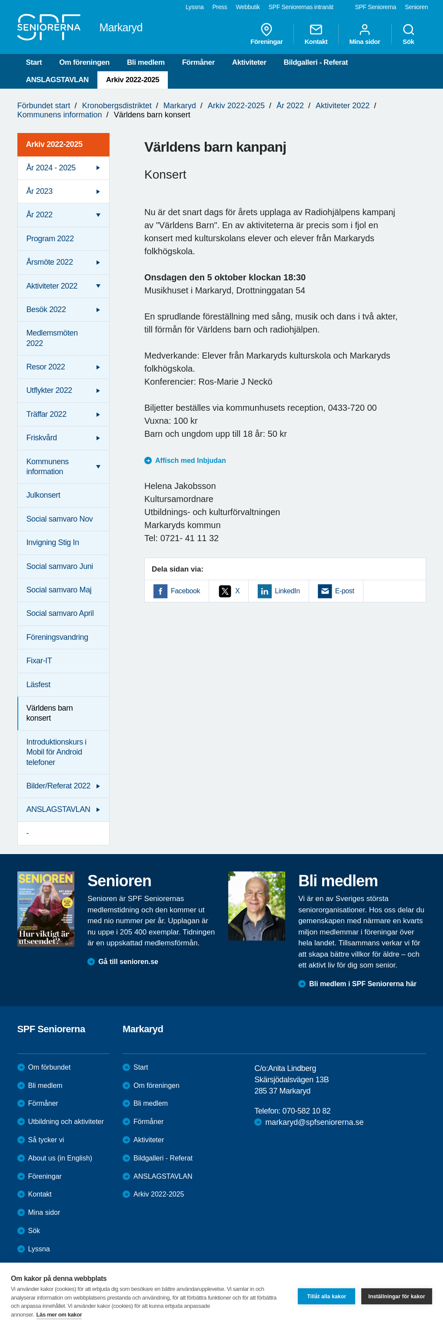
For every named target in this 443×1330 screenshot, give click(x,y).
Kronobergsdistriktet (117, 106)
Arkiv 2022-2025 (133, 80)
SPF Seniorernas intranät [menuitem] (301, 6)
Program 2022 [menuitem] (50, 238)
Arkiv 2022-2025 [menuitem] (54, 144)
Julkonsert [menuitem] (43, 495)
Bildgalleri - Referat (316, 62)
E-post (344, 591)
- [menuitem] (28, 833)
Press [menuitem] (219, 6)
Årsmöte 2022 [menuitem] (50, 262)
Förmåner (198, 62)
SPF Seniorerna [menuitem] (375, 6)
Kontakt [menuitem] (315, 34)
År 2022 (290, 106)
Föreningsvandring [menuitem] (57, 637)
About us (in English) (60, 1158)
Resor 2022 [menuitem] (46, 366)
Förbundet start (43, 106)
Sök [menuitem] (408, 34)
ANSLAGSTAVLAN (57, 80)
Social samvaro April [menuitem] (60, 613)
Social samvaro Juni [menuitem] (60, 566)
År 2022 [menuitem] (40, 214)
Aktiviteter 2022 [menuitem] (52, 286)
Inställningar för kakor (396, 1296)
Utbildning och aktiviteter (66, 1121)
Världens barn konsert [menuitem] (50, 713)
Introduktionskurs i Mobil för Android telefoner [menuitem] (57, 752)
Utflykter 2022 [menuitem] (49, 390)
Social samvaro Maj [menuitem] (59, 589)
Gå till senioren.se (128, 961)
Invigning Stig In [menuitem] (53, 542)
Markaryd (179, 106)
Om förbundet (49, 1067)
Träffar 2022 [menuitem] (47, 414)
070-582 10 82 (307, 1111)
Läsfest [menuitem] (38, 684)
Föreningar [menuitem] (266, 34)
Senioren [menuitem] (416, 6)
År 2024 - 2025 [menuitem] (51, 167)
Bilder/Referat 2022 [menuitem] (59, 785)
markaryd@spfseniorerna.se (314, 1122)
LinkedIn (287, 591)
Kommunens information (59, 115)
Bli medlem (146, 62)
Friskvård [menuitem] (42, 437)
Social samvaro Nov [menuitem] (60, 519)
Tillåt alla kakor (326, 1296)
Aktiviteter (249, 62)
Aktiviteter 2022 (343, 106)
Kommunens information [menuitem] (48, 466)
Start (34, 62)
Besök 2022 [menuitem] (46, 309)
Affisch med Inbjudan (191, 460)
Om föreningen (84, 62)
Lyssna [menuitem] (195, 6)
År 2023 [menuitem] (40, 191)
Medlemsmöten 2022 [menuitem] (52, 338)
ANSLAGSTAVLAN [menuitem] (58, 809)
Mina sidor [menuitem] (364, 34)
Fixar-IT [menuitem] (39, 660)
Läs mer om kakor (59, 1314)
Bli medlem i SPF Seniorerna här (362, 984)
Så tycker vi (46, 1140)
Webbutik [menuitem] (248, 6)
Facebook (185, 591)
